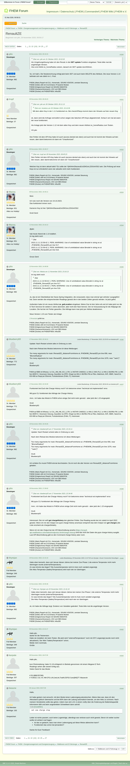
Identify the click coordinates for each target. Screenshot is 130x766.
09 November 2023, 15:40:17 (38, 149)
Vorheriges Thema (101, 40)
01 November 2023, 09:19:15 (38, 54)
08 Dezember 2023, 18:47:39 (38, 655)
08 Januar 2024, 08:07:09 (37, 688)
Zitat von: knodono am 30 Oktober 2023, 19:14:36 (52, 108)
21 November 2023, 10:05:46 (38, 584)
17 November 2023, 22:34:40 (38, 384)
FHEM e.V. (121, 11)
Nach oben (9, 738)
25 (42, 46)
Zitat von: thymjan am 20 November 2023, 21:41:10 (51, 589)
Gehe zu (91, 749)
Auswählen (38, 707)
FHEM (79, 11)
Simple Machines (20, 763)
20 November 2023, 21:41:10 (38, 558)
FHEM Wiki (107, 11)
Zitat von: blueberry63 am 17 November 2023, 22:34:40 (52, 493)
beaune (12, 688)
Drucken (121, 47)
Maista (12, 192)
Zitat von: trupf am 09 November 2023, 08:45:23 (50, 154)
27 (47, 46)
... (28, 46)
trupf (11, 99)
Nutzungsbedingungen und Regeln (106, 763)
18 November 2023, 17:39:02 (38, 488)
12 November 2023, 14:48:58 (38, 266)
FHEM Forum (18, 11)
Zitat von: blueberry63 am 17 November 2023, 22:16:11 (52, 429)
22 (32, 46)
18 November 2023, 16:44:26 (38, 424)
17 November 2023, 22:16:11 (38, 339)
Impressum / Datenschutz (60, 11)
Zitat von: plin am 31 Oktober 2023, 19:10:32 (49, 59)
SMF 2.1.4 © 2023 (8, 763)
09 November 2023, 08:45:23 (38, 99)
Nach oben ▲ (123, 763)
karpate (12, 655)
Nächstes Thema (117, 40)
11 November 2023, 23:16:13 (38, 225)
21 (30, 46)
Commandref (92, 11)
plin (11, 54)
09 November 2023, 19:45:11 (38, 192)
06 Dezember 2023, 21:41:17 (38, 629)
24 (39, 46)
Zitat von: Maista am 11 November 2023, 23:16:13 (51, 272)
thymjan (13, 558)
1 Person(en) (33, 318)
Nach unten (10, 46)
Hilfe (93, 763)
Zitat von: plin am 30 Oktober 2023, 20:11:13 (49, 104)
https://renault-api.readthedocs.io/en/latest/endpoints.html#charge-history (58, 531)
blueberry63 (15, 339)
